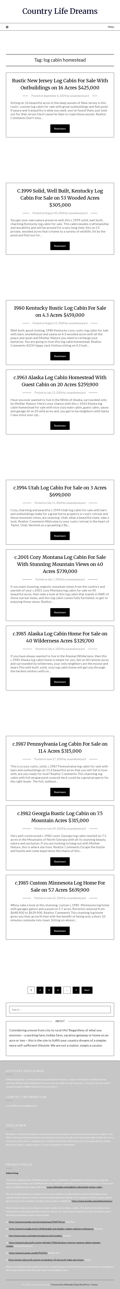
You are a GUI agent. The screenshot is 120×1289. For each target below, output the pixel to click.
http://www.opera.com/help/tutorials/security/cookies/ (35, 1235)
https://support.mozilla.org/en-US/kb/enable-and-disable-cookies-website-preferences (51, 1228)
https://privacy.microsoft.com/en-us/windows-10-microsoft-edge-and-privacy (46, 1259)
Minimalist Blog (71, 1284)
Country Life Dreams (60, 11)
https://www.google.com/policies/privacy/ (92, 1201)
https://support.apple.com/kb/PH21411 (28, 1253)
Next (87, 990)
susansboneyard (79, 95)
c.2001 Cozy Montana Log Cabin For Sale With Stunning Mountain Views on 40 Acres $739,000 (60, 564)
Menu (111, 26)
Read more (60, 128)
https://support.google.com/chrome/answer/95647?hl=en (37, 1221)
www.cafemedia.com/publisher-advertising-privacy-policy (74, 1187)
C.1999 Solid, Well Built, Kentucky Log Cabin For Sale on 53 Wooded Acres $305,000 (60, 198)
